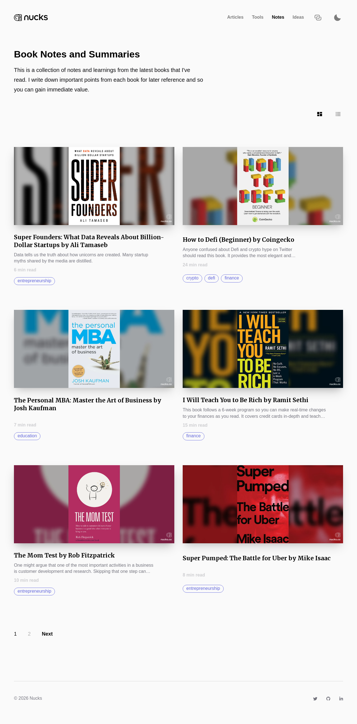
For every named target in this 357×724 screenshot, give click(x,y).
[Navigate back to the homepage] (31, 17)
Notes (278, 17)
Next (47, 634)
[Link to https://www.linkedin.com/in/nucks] (341, 698)
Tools (257, 17)
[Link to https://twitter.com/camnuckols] (315, 698)
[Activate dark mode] (337, 17)
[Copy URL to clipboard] (318, 17)
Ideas (298, 17)
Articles (235, 17)
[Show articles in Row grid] (338, 114)
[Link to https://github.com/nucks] (328, 698)
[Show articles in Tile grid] (320, 114)
